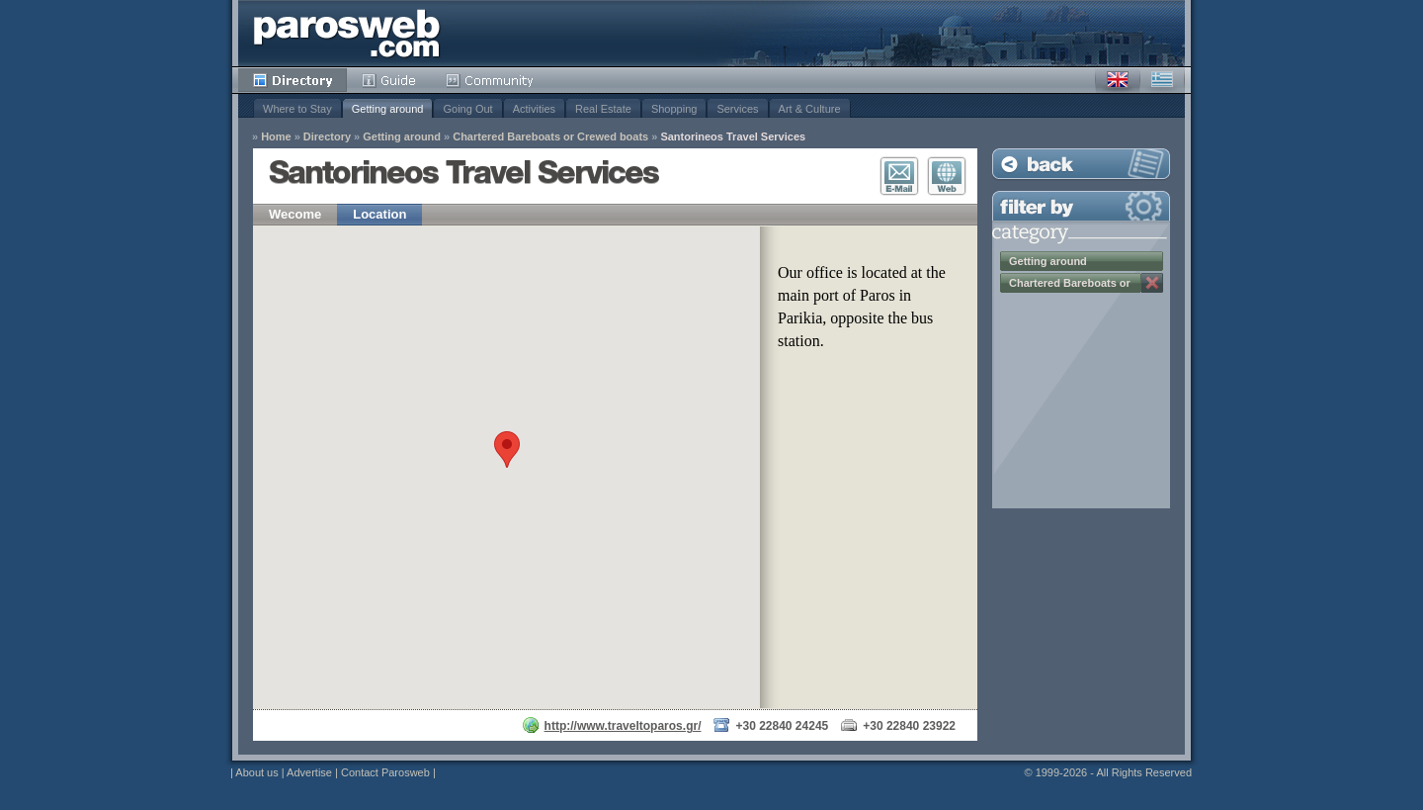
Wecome (295, 214)
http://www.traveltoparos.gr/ (623, 726)
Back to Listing (1081, 163)
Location (379, 214)
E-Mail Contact (899, 176)
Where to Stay (297, 109)
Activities (534, 109)
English (1117, 80)
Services (737, 109)
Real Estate (603, 109)
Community (490, 80)
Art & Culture (810, 109)
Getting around (388, 109)
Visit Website (946, 176)
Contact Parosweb (385, 772)
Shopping (674, 109)
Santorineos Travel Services (732, 137)
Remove (1152, 283)
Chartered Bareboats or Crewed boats (550, 137)
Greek (1162, 80)
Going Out (467, 109)
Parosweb (347, 33)
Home (276, 137)
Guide (389, 80)
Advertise (309, 772)
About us (256, 772)
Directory (292, 80)
